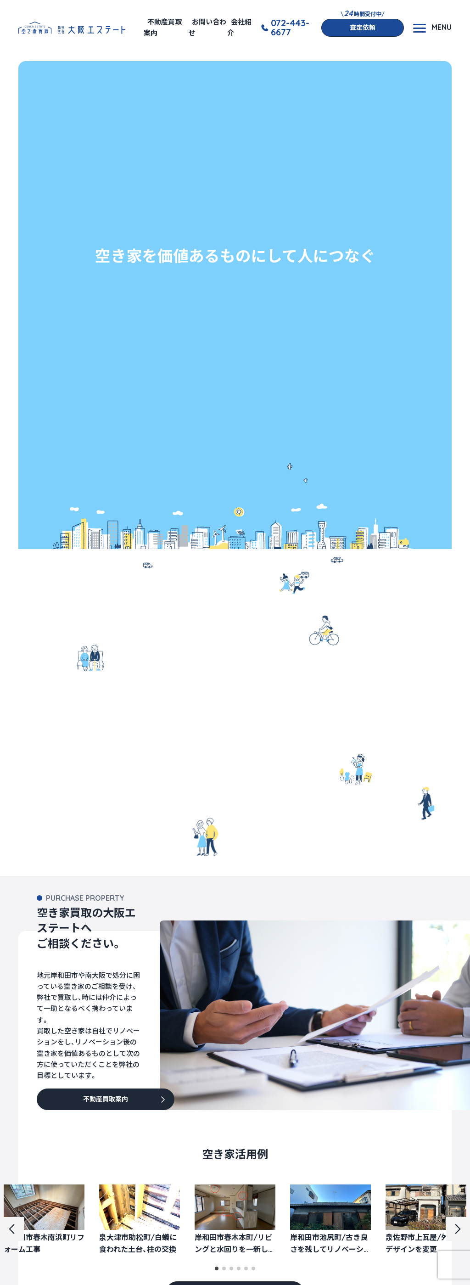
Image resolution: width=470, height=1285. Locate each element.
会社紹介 (239, 27)
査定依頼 (362, 27)
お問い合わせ (207, 27)
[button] (216, 1268)
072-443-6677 (290, 27)
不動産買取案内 (163, 27)
